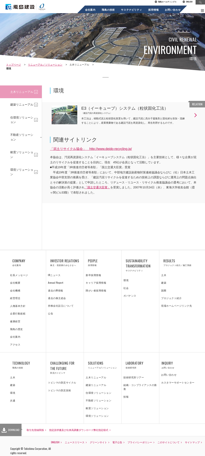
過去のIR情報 (55, 290)
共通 (12, 400)
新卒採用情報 (93, 275)
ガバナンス (129, 295)
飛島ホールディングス (166, 2)
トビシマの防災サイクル (62, 382)
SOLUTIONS (102, 365)
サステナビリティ (131, 9)
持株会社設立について (61, 305)
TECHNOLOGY (27, 365)
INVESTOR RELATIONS (65, 262)
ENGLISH (187, 2)
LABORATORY (140, 365)
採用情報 (153, 9)
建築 (163, 282)
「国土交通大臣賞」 (97, 187)
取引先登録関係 (35, 430)
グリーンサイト (98, 442)
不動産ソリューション (21, 137)
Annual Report (55, 282)
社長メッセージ (19, 275)
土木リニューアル (21, 91)
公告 (50, 313)
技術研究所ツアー (133, 377)
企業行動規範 (17, 313)
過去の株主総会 (57, 298)
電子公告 (117, 442)
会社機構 (15, 290)
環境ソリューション (21, 172)
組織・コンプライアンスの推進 (140, 386)
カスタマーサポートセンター (178, 382)
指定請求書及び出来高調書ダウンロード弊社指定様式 (78, 430)
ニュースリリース (74, 442)
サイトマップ (192, 442)
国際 (163, 290)
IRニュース (54, 275)
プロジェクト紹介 (171, 298)
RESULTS (178, 262)
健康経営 (15, 321)
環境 (126, 280)
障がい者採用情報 (96, 290)
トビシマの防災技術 (59, 390)
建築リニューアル (21, 104)
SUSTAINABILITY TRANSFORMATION (140, 265)
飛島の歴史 (16, 329)
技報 (126, 396)
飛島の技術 (108, 9)
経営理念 (15, 298)
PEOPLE (102, 262)
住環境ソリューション (21, 120)
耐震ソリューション (21, 154)
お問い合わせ (173, 9)
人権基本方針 (17, 305)
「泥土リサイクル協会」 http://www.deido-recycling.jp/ (91, 149)
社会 (126, 288)
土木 (163, 275)
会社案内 (90, 9)
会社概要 (15, 282)
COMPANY (27, 262)
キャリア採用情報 (96, 282)
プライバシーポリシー (140, 442)
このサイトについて (168, 442)
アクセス (15, 344)
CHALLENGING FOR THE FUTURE (65, 367)
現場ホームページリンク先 (176, 305)
